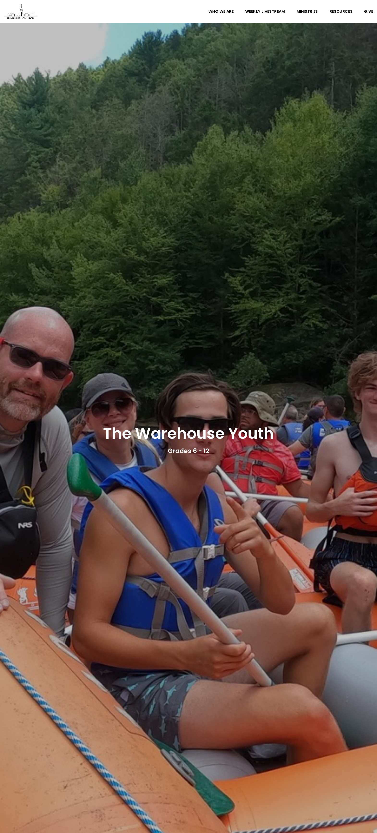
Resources (341, 11)
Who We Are (221, 11)
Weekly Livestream (265, 11)
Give (368, 11)
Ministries (307, 11)
